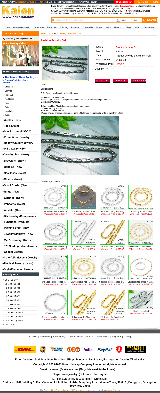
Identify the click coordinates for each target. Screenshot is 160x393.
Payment (75, 27)
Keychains (8, 111)
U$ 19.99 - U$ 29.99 (13, 312)
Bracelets (8, 87)
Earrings (7, 91)
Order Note (39, 27)
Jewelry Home (47, 33)
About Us (33, 336)
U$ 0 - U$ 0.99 (10, 280)
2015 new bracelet (79, 390)
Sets (6, 107)
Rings (6, 103)
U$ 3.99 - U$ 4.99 (11, 296)
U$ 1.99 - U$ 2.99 (11, 288)
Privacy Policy (59, 336)
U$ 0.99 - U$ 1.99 (11, 284)
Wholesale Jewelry (22, 27)
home (7, 27)
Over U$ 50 (9, 325)
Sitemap (127, 336)
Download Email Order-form (81, 336)
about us (118, 27)
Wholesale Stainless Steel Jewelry (31, 2)
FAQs (128, 27)
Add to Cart (102, 80)
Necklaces (8, 99)
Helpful (137, 27)
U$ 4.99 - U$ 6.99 (11, 300)
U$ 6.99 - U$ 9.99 (11, 304)
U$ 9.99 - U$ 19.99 (12, 308)
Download (51, 27)
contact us (88, 27)
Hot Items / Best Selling (20, 80)
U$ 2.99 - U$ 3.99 (11, 292)
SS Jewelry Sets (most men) (69, 33)
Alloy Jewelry (114, 390)
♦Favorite (155, 2)
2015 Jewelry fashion (60, 390)
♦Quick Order (142, 2)
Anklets (7, 115)
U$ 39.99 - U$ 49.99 (13, 321)
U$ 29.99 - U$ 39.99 (13, 316)
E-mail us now (103, 336)
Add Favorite (139, 80)
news (108, 27)
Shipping (64, 27)
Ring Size (116, 336)
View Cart (120, 80)
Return (99, 27)
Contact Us (45, 336)
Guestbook (149, 27)
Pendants (8, 95)
